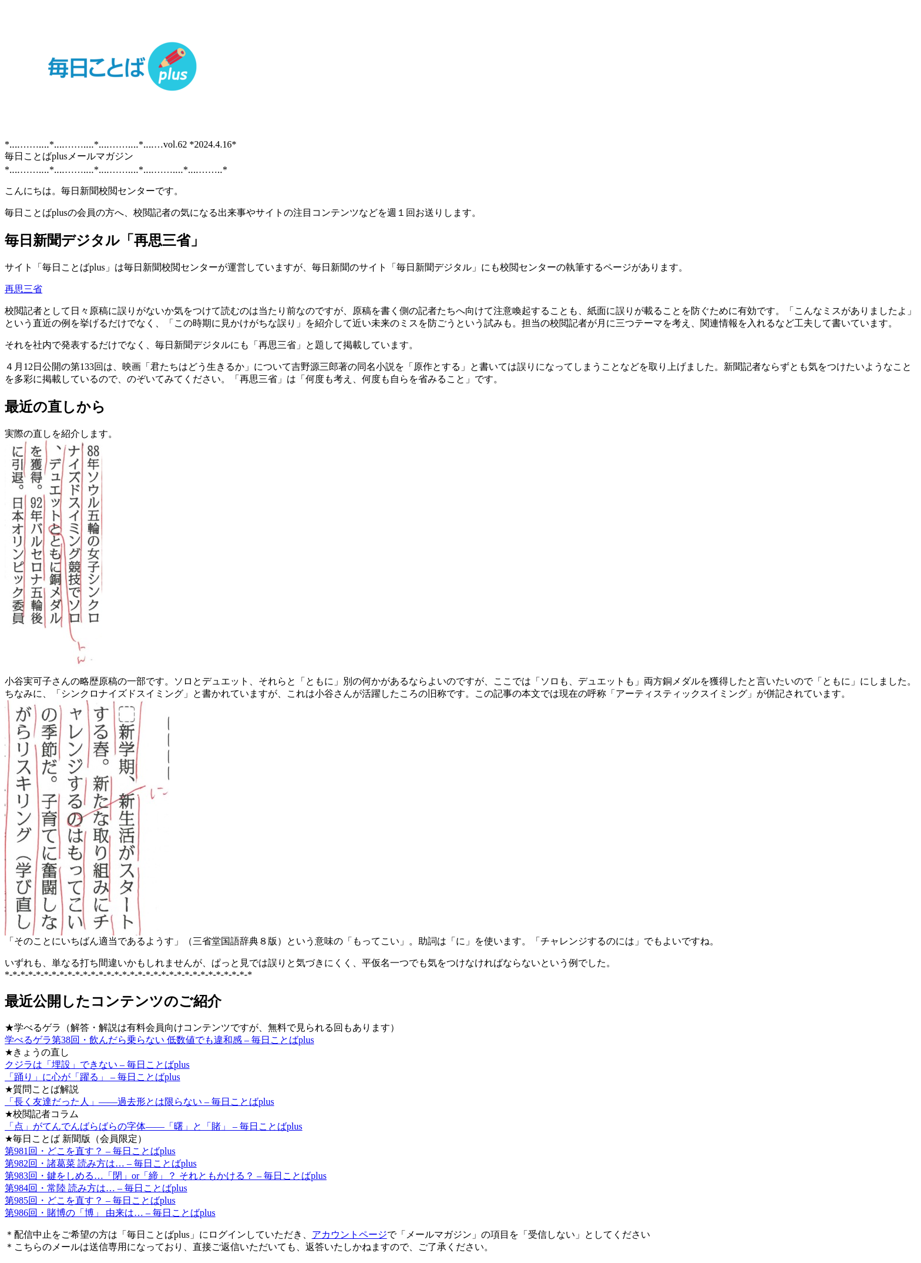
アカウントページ (349, 1234)
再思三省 (23, 289)
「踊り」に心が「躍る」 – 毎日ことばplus (92, 1077)
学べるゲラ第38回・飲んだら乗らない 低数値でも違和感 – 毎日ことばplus (159, 1040)
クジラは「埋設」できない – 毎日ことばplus (97, 1065)
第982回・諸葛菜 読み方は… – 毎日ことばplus (101, 1163)
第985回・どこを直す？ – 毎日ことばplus (90, 1200)
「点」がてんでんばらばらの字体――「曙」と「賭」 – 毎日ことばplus (153, 1126)
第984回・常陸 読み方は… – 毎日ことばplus (96, 1188)
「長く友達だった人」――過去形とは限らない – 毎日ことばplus (139, 1102)
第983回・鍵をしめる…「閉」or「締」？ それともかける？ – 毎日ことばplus (166, 1176)
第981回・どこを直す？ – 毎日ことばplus (90, 1151)
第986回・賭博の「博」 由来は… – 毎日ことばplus (110, 1213)
